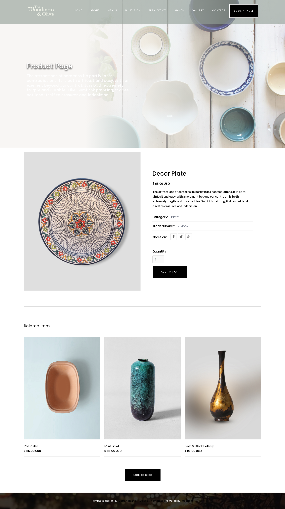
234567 (183, 226)
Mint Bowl (111, 446)
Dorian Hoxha (127, 500)
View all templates (152, 500)
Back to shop (143, 475)
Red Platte (31, 446)
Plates (175, 217)
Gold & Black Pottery (199, 446)
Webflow (187, 500)
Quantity (159, 252)
